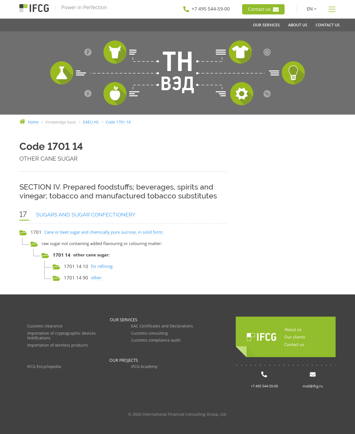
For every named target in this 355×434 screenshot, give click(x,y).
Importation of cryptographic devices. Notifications (62, 336)
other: (96, 277)
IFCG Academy (144, 366)
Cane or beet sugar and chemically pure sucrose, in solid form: (103, 232)
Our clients (294, 337)
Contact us (263, 9)
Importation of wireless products (57, 345)
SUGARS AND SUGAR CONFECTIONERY (85, 214)
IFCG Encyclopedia (44, 366)
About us (292, 329)
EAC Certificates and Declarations (162, 326)
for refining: (102, 266)
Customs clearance (44, 326)
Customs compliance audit (156, 340)
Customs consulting (149, 333)
